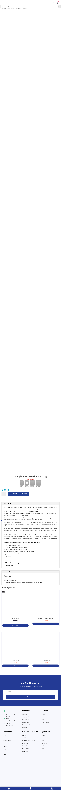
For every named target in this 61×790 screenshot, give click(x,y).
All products (7, 8)
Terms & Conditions (27, 725)
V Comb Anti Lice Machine (28, 740)
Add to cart (13, 494)
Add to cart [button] (45, 624)
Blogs (43, 748)
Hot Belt (24, 735)
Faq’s (43, 746)
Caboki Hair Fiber (26, 743)
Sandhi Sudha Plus (26, 738)
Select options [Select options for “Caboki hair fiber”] (15, 625)
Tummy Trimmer (26, 746)
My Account (44, 717)
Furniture (5, 746)
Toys (4, 752)
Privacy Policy (25, 722)
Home (2, 8)
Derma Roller (25, 751)
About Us (24, 714)
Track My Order (45, 722)
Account (52, 789)
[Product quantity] (3, 494)
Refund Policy (25, 719)
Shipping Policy (26, 717)
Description (7, 503)
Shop (43, 740)
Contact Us (44, 743)
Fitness (4, 735)
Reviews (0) (7, 572)
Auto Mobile (6, 744)
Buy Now (24, 494)
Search (43, 735)
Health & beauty (7, 740)
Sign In (43, 714)
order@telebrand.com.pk (12, 720)
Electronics (5, 738)
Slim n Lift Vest (25, 748)
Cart (43, 719)
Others (4, 754)
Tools (4, 749)
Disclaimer (24, 727)
